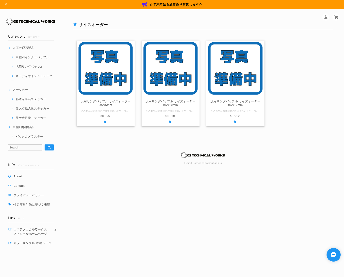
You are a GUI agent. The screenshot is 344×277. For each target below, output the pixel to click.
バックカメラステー (29, 136)
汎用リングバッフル (29, 66)
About (17, 176)
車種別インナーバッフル (32, 57)
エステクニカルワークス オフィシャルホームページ (35, 231)
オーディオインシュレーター (31, 78)
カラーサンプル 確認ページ (32, 243)
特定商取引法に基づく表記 (31, 204)
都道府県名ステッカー (31, 99)
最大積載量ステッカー (31, 118)
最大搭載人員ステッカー (32, 108)
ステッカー (20, 89)
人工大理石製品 (23, 47)
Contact (19, 185)
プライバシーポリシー (28, 195)
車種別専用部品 (23, 127)
